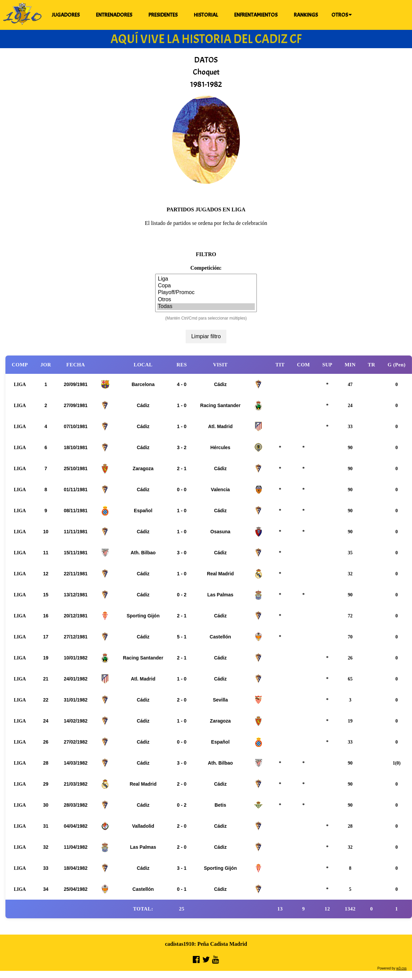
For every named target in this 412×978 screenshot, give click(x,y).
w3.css (401, 968)
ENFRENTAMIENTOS (255, 15)
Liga (206, 279)
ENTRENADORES (114, 15)
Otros (206, 299)
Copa (206, 286)
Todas (206, 306)
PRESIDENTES (163, 15)
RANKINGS (306, 15)
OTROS (341, 15)
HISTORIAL (206, 15)
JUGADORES (66, 15)
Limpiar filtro (206, 336)
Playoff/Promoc (206, 292)
